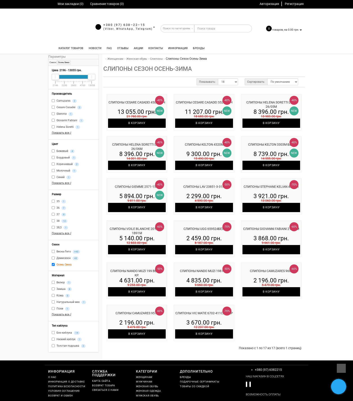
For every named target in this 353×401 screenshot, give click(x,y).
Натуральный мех (69, 302)
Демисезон (65, 258)
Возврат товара (103, 385)
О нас (52, 377)
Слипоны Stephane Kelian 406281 (271, 186)
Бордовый (64, 158)
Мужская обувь (147, 395)
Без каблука (66, 333)
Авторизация (269, 4)
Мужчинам (144, 381)
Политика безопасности (66, 386)
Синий (61, 177)
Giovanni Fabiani (68, 120)
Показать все (61, 132)
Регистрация (294, 4)
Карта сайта (101, 381)
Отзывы (122, 48)
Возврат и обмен (60, 395)
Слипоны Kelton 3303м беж (271, 144)
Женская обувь (147, 386)
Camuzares (64, 101)
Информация (178, 48)
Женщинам (144, 377)
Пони (61, 309)
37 (59, 214)
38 (59, 221)
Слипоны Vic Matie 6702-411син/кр (204, 313)
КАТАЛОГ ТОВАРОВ (70, 48)
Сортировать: (256, 81)
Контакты (155, 48)
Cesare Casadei (67, 107)
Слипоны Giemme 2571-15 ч (137, 186)
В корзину (136, 123)
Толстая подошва (69, 346)
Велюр (61, 282)
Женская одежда (148, 391)
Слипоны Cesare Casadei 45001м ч (137, 102)
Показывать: (207, 81)
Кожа (61, 296)
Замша (62, 289)
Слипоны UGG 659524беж (204, 229)
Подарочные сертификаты (199, 381)
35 (59, 201)
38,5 (60, 227)
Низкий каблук (67, 339)
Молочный (64, 171)
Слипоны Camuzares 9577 (136, 313)
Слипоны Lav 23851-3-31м (204, 186)
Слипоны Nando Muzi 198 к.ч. (204, 271)
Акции (138, 48)
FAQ (109, 48)
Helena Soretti (66, 127)
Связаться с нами (105, 390)
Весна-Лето (66, 252)
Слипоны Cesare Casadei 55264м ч (204, 102)
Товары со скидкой (194, 386)
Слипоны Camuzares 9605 (271, 271)
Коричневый (65, 164)
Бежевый (63, 151)
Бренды (198, 48)
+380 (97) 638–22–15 (124, 25)
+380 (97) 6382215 (268, 369)
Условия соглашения (64, 391)
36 (59, 208)
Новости (95, 48)
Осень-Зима (63, 62)
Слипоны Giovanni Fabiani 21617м (271, 229)
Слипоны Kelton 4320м (204, 144)
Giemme (62, 114)
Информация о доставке (66, 381)
